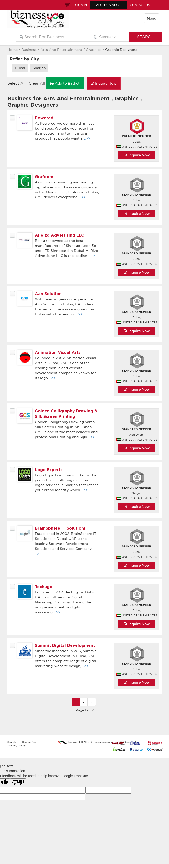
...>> (87, 138)
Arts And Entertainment (61, 50)
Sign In (81, 5)
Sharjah (39, 68)
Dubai (20, 68)
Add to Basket (65, 83)
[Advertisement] (84, 726)
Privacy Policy (17, 745)
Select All (16, 83)
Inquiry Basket (67, 4)
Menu (151, 18)
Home (12, 50)
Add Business (108, 5)
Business (29, 50)
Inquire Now (103, 83)
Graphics (94, 50)
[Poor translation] (18, 782)
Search (11, 741)
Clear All (37, 83)
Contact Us (140, 5)
